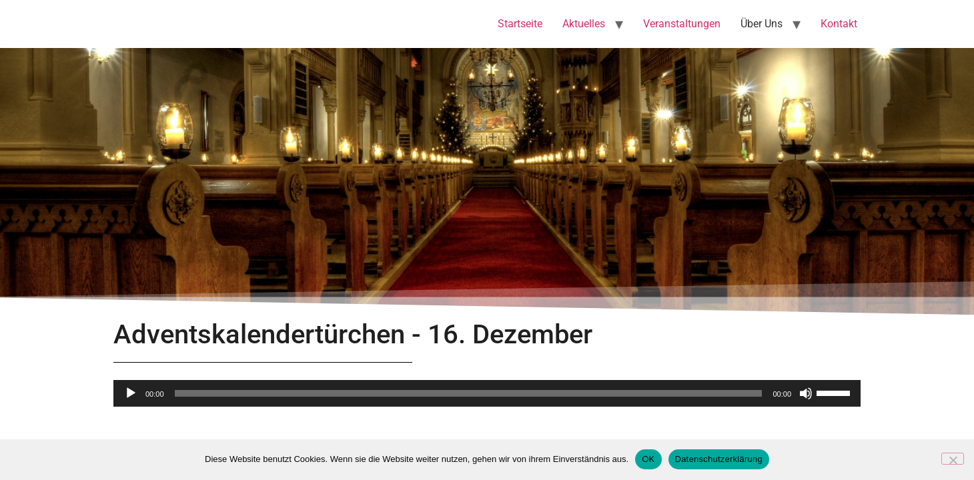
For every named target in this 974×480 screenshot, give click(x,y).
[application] (487, 393)
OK (648, 459)
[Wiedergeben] (130, 393)
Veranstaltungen (681, 23)
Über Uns (762, 23)
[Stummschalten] (806, 393)
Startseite (520, 23)
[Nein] (952, 459)
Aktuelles (583, 23)
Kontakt (839, 23)
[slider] (469, 393)
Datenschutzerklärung (719, 459)
